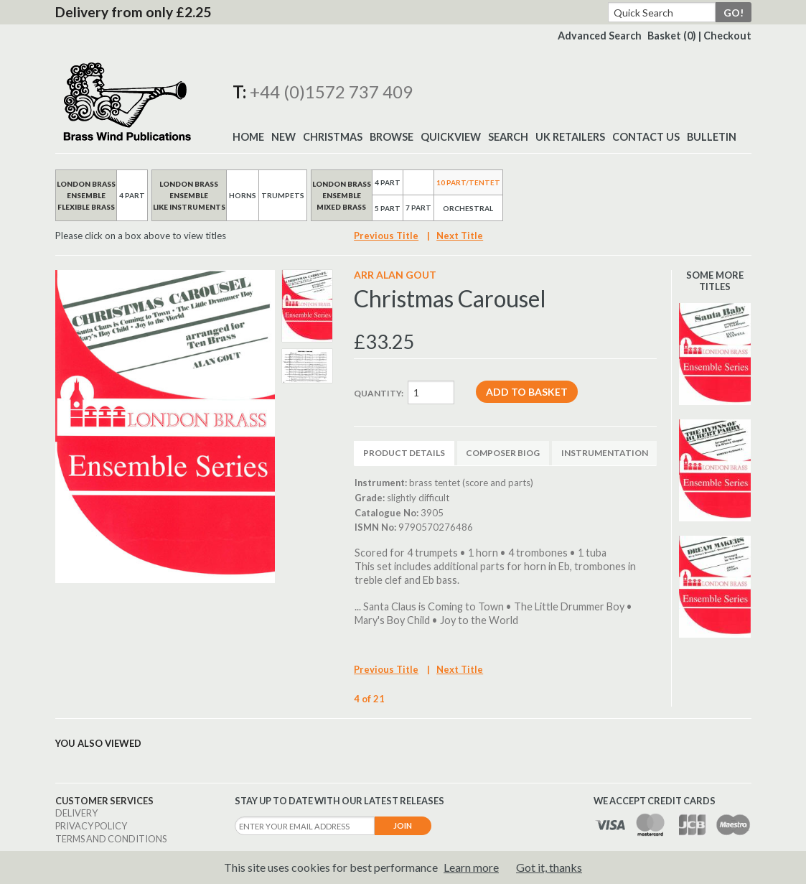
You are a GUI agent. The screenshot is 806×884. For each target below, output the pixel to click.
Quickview (451, 137)
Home (248, 137)
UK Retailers (570, 137)
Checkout (727, 35)
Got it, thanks (549, 867)
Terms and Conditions (111, 839)
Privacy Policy (91, 826)
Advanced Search (600, 35)
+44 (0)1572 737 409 (331, 91)
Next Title (459, 235)
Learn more (471, 867)
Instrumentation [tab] (604, 452)
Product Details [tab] (404, 452)
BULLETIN (711, 137)
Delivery (76, 813)
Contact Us (646, 137)
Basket (671, 35)
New (283, 137)
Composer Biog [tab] (503, 452)
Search (508, 137)
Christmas (332, 137)
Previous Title (386, 235)
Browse (391, 137)
